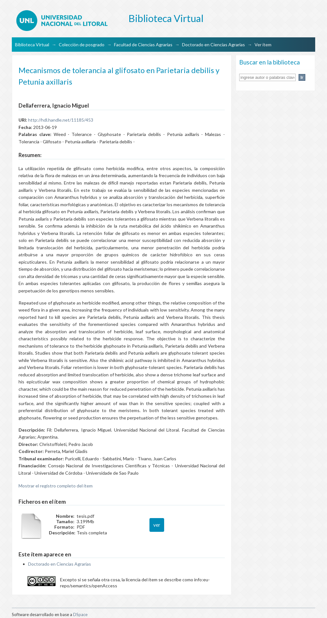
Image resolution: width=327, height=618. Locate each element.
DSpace (80, 614)
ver (156, 525)
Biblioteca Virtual (32, 44)
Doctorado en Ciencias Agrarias (213, 44)
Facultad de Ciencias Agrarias (143, 44)
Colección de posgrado (81, 44)
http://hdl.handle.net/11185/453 (60, 120)
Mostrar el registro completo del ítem (56, 485)
